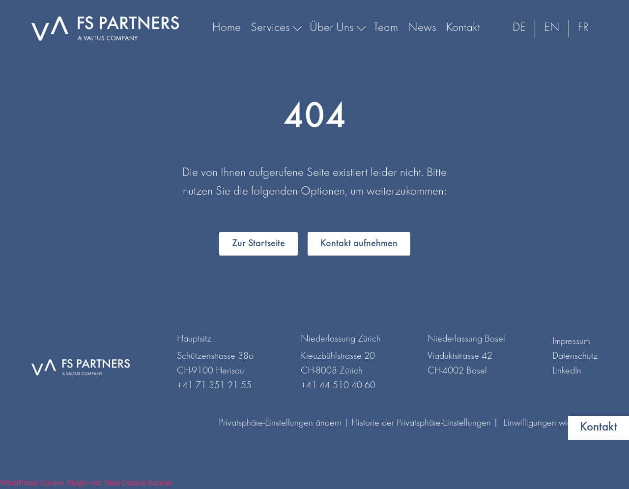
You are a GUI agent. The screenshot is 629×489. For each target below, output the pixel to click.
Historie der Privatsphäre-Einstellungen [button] (421, 423)
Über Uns (337, 28)
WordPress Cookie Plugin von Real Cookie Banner (86, 483)
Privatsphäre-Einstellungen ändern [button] (280, 423)
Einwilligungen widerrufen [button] (550, 423)
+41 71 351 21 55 (214, 386)
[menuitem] (519, 28)
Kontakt (463, 28)
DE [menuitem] (519, 28)
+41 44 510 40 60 (338, 386)
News (422, 28)
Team (385, 28)
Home (226, 28)
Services (275, 28)
